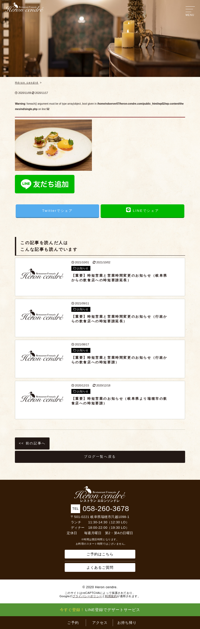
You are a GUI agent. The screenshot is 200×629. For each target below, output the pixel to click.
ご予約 (73, 623)
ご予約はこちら (100, 554)
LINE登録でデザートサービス (100, 609)
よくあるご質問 (100, 567)
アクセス (100, 623)
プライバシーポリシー (87, 596)
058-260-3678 (106, 509)
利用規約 (111, 596)
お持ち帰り (127, 623)
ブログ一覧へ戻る (100, 456)
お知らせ (80, 268)
